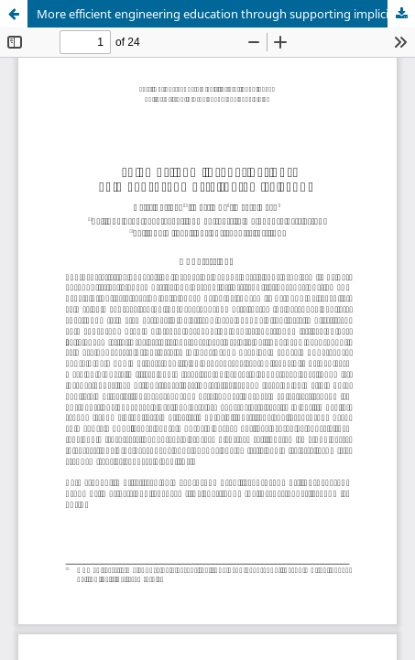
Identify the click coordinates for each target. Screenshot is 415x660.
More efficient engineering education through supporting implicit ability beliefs (226, 14)
